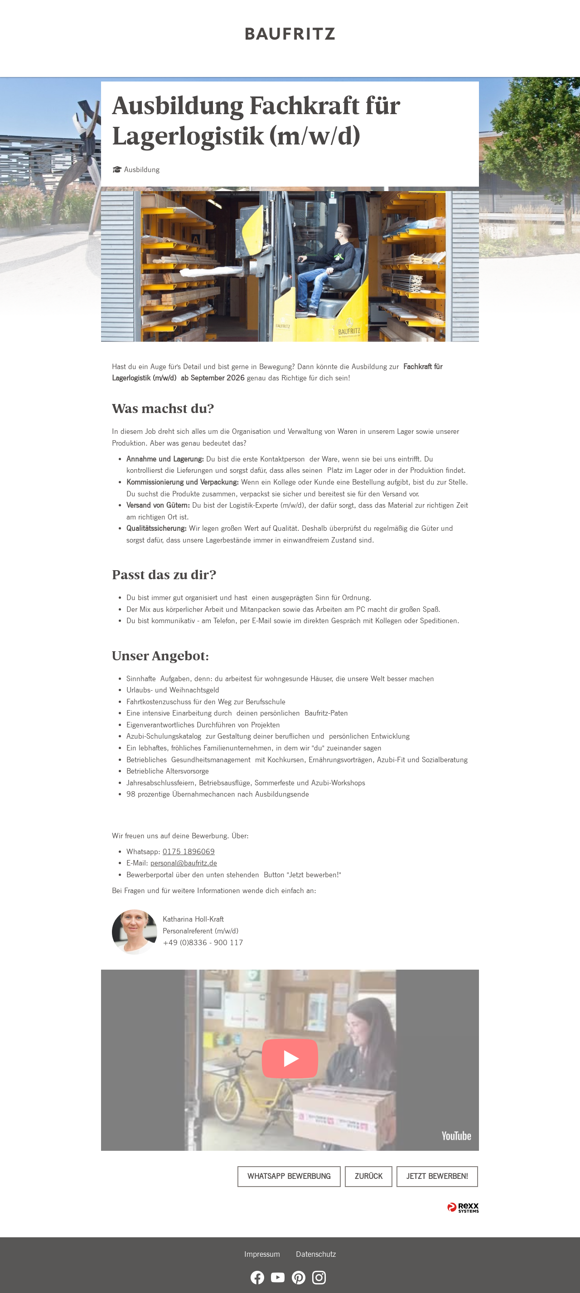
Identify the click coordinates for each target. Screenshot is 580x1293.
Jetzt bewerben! (437, 1176)
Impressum (262, 1254)
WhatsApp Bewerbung (289, 1176)
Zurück (368, 1176)
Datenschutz (316, 1254)
